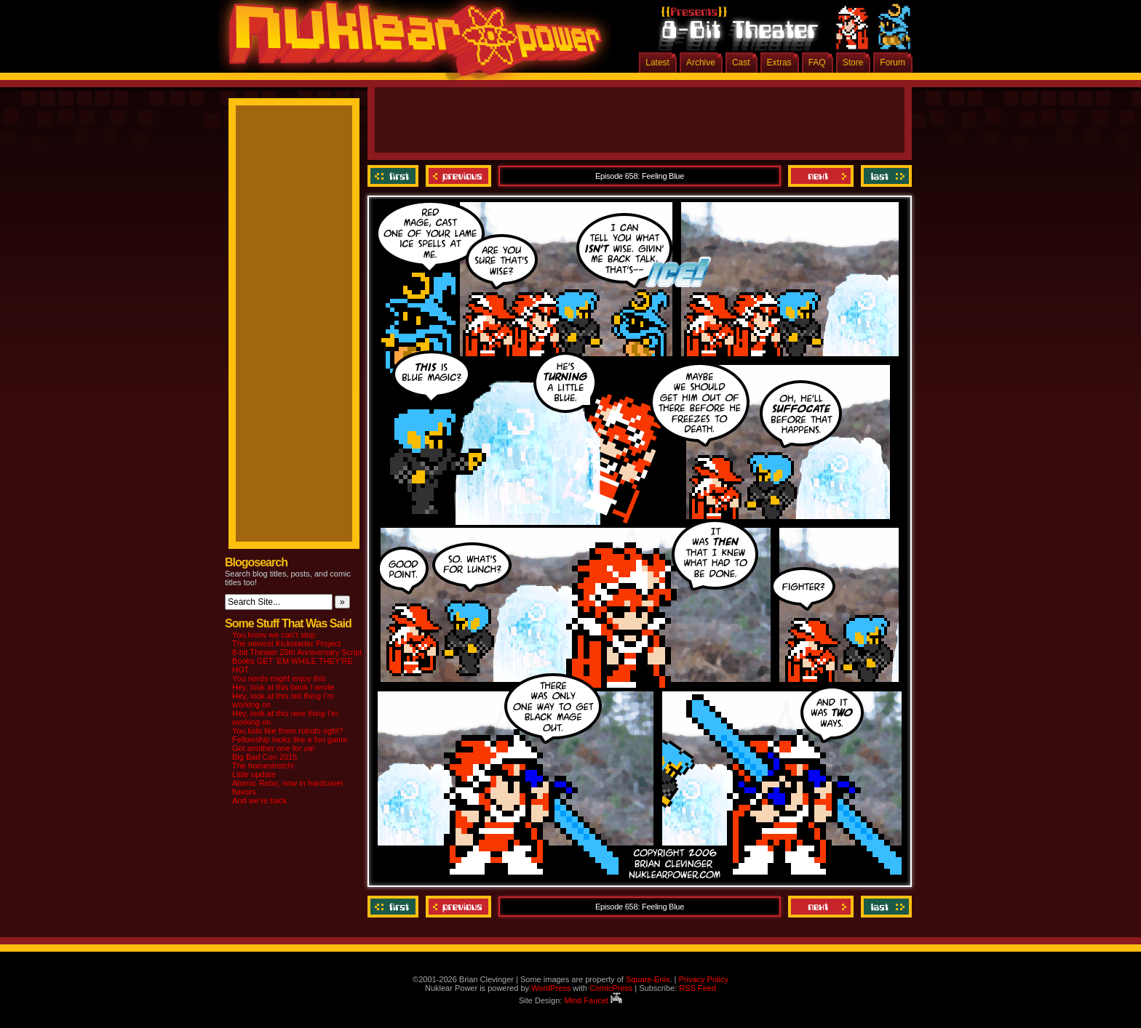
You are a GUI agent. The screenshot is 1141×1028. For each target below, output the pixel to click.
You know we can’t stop (274, 634)
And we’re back (259, 800)
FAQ (817, 62)
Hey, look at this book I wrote (283, 687)
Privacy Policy (703, 979)
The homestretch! (263, 765)
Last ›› (884, 176)
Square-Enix (648, 979)
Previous (458, 176)
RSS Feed (697, 988)
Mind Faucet (593, 1000)
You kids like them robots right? (287, 730)
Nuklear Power (410, 43)
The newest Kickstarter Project (286, 643)
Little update (254, 774)
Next (820, 176)
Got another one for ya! (273, 748)
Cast (741, 62)
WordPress (550, 988)
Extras (779, 62)
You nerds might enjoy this (279, 678)
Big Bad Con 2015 (264, 756)
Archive (700, 62)
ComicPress (610, 988)
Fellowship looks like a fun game (289, 739)
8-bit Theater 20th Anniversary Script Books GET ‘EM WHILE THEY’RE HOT (297, 661)
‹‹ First (394, 176)
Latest (657, 62)
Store (853, 62)
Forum (892, 62)
